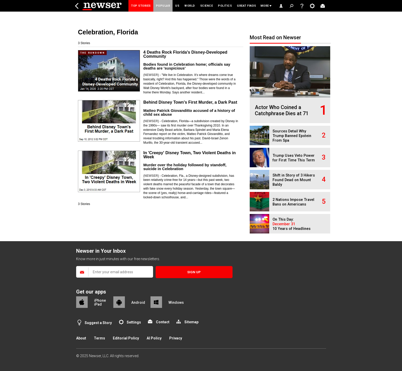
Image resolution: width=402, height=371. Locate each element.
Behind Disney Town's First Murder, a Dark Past (190, 102)
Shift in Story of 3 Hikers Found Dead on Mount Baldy (294, 180)
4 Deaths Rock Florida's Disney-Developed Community (185, 54)
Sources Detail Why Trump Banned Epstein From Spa (292, 136)
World (189, 5)
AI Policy (154, 338)
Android (138, 302)
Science (206, 5)
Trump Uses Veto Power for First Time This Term (294, 157)
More (264, 5)
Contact (162, 322)
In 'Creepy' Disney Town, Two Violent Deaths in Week (189, 154)
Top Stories (141, 5)
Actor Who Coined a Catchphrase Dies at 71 (281, 110)
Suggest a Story (98, 323)
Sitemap (191, 322)
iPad (98, 304)
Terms (99, 338)
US (177, 5)
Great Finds (246, 5)
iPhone (100, 300)
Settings (134, 322)
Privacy (175, 338)
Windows (176, 302)
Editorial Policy (126, 338)
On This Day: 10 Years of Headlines (291, 224)
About (81, 338)
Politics (225, 5)
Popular (163, 5)
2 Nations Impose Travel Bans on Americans (293, 202)
